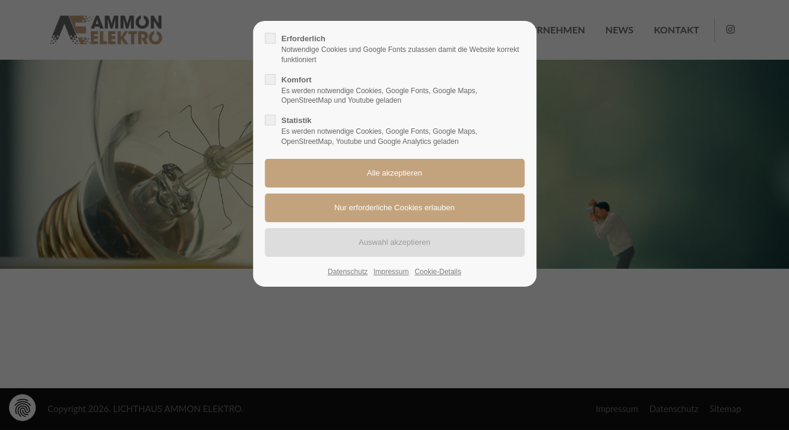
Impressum (391, 272)
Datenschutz (348, 272)
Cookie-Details (438, 272)
